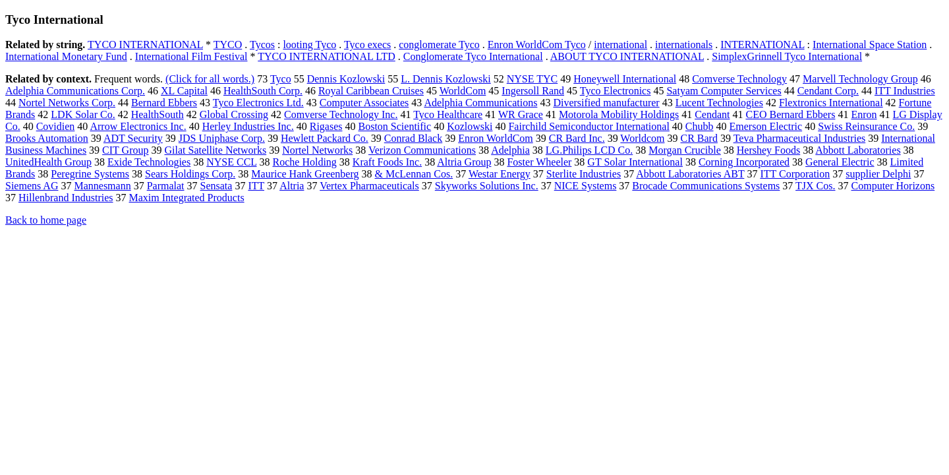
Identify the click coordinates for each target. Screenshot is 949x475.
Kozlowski (469, 126)
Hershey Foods (768, 150)
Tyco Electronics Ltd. (258, 102)
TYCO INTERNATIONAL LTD (326, 56)
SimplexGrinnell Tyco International (787, 56)
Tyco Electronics (615, 90)
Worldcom (642, 138)
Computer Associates (364, 102)
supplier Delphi (878, 173)
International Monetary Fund (66, 56)
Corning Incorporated (744, 162)
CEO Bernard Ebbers (790, 114)
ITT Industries (905, 90)
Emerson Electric (766, 126)
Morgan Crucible (684, 150)
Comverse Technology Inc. (340, 114)
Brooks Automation (46, 138)
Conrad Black (413, 138)
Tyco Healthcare (447, 114)
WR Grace (520, 114)
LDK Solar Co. (83, 114)
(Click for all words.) (209, 78)
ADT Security (133, 138)
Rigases (326, 126)
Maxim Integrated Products (186, 197)
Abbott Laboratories (857, 150)
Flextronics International (831, 102)
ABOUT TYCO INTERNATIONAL (627, 56)
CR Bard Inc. (577, 138)
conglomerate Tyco (439, 44)
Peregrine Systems (90, 173)
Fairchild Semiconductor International (588, 126)
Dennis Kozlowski (346, 78)
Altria (291, 185)
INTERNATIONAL (762, 44)
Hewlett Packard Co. (324, 138)
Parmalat (166, 185)
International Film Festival (191, 56)
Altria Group (464, 162)
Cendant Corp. (828, 90)
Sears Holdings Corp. (190, 173)
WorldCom (463, 90)
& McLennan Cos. (414, 173)
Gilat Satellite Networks (215, 150)
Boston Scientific (394, 126)
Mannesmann (102, 185)
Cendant (712, 114)
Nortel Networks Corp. (66, 102)
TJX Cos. (815, 185)
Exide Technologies (148, 162)
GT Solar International (635, 162)
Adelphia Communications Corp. (75, 90)
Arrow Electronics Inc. (138, 126)
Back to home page (45, 220)
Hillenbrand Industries (65, 197)
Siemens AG (31, 185)
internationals (683, 44)
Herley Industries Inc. (248, 126)
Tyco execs (367, 44)
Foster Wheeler (539, 162)
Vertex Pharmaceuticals (369, 185)
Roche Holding (305, 162)
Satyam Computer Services (723, 90)
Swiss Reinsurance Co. (866, 126)
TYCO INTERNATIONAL (145, 44)
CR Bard (698, 138)
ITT (256, 185)
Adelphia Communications (480, 102)
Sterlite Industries (583, 173)
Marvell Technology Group (860, 78)
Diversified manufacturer (606, 102)
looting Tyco (309, 44)
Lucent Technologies (719, 102)
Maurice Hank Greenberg (305, 173)
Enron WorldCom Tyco (537, 44)
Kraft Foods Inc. (387, 162)
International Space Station (870, 44)
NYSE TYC (532, 78)
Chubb (699, 126)
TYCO (228, 44)
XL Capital (184, 90)
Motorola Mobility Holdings (619, 114)
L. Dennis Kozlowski (445, 78)
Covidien (55, 126)
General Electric (839, 162)
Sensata (216, 185)
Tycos (262, 44)
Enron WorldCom (495, 138)
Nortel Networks (317, 150)
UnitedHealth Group (48, 162)
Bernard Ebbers (164, 102)
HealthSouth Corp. (262, 90)
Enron (864, 114)
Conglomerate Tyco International (473, 56)
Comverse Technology (739, 78)
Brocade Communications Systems (706, 185)
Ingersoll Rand (533, 90)
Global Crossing (234, 114)
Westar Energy (500, 173)
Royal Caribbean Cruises (371, 90)
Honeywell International (624, 78)
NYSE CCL (231, 162)
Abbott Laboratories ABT (690, 173)
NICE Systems (585, 185)
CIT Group (125, 150)
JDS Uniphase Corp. (222, 138)
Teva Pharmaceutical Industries (799, 138)
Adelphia (510, 150)
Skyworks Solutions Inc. (486, 185)
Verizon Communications (422, 150)
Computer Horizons (893, 185)
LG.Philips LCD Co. (589, 150)
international (620, 44)
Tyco (280, 78)
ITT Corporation (795, 173)
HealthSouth (157, 114)
